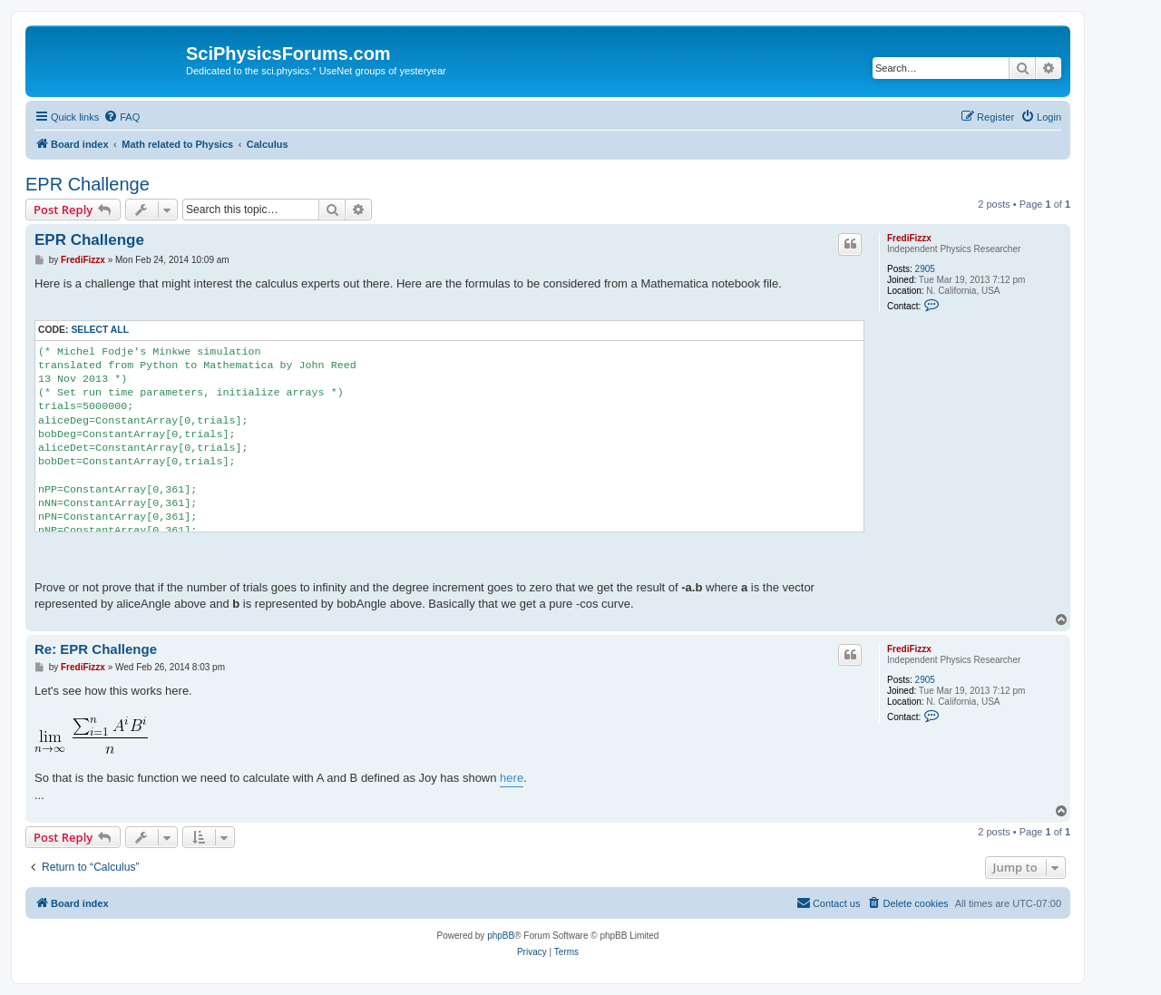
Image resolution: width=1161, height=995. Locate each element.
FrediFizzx (909, 238)
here (511, 778)
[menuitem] (121, 117)
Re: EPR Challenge (95, 649)
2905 (925, 269)
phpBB (500, 936)
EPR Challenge (87, 184)
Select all (100, 330)
